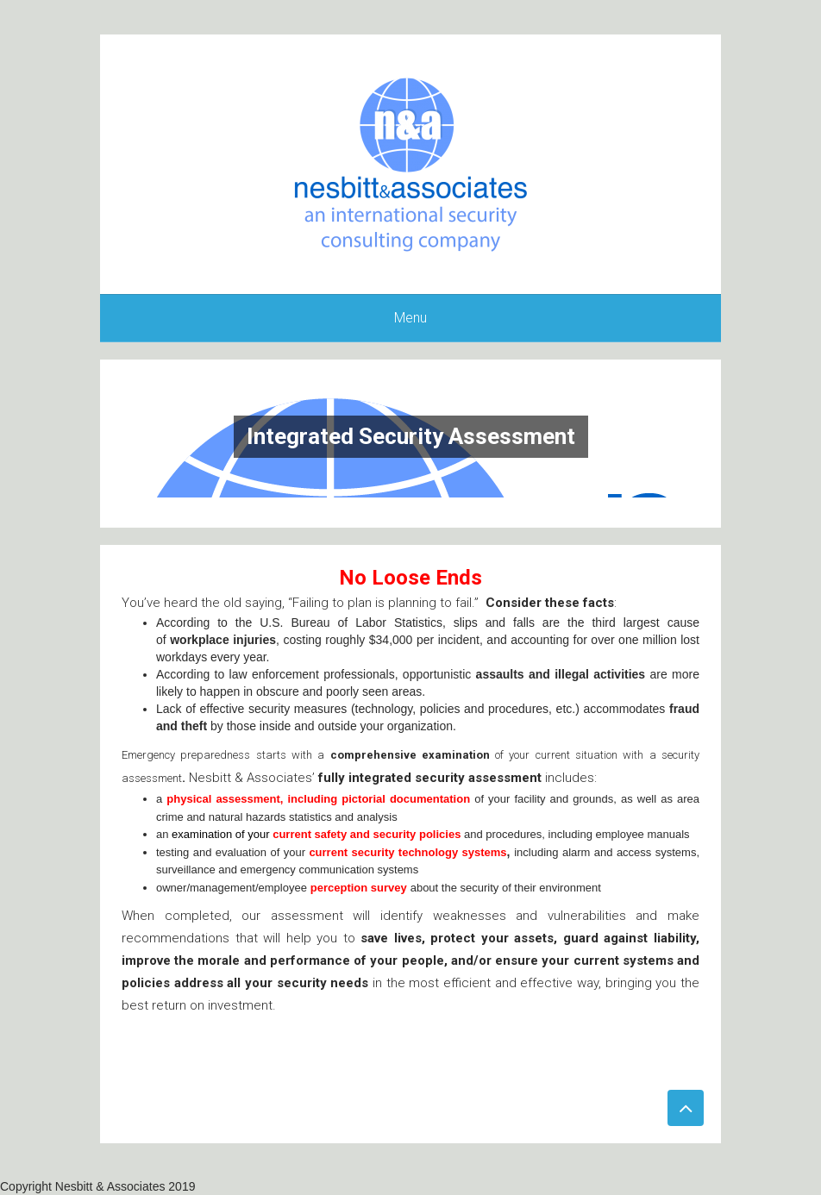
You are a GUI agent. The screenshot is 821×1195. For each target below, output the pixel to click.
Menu (410, 318)
